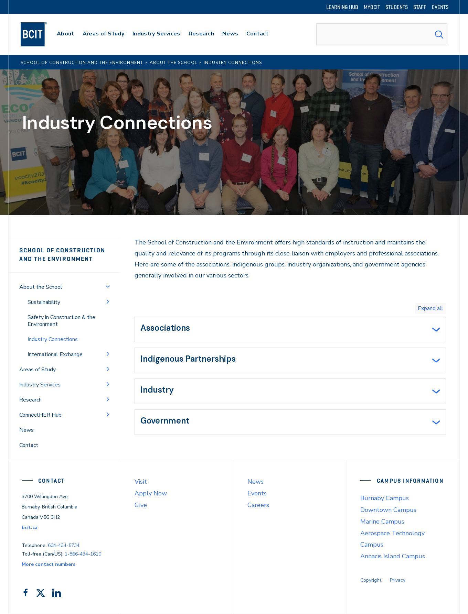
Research (30, 400)
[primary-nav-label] (65, 34)
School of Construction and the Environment (62, 254)
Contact (28, 445)
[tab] (290, 329)
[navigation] (40, 34)
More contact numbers (48, 564)
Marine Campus (382, 521)
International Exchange (55, 354)
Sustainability (44, 302)
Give (141, 505)
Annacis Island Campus (392, 556)
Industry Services (40, 384)
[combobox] (381, 34)
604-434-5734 (63, 545)
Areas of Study (37, 369)
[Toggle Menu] (107, 286)
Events (257, 493)
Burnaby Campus (384, 498)
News (26, 430)
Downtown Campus (388, 510)
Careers (258, 505)
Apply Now (151, 493)
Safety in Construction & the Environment (61, 321)
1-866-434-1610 (83, 554)
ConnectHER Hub (40, 415)
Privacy (397, 580)
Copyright (370, 580)
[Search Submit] (439, 34)
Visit (141, 482)
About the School (40, 287)
